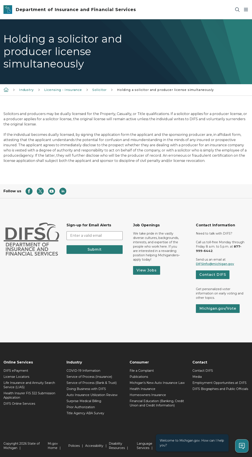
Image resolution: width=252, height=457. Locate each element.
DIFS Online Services (19, 404)
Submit (95, 249)
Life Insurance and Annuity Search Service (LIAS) (29, 385)
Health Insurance (142, 389)
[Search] (237, 9)
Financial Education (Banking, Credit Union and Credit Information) (157, 403)
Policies (74, 446)
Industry (26, 90)
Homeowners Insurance (148, 395)
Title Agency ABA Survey (85, 413)
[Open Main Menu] (246, 9)
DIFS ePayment (15, 371)
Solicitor (99, 90)
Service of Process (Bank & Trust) (92, 383)
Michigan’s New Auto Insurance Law (157, 383)
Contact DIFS (212, 275)
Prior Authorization (81, 407)
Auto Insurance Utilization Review (92, 395)
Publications (139, 377)
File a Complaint (142, 371)
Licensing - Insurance (63, 90)
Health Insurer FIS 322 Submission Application (29, 395)
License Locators (16, 377)
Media (197, 377)
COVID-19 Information (83, 371)
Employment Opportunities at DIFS (219, 383)
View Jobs (147, 270)
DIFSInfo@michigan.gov (215, 264)
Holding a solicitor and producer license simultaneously (165, 90)
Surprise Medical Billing (84, 401)
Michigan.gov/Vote (217, 308)
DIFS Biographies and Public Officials (220, 389)
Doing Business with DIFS (86, 389)
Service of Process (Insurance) (89, 377)
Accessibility (94, 446)
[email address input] (95, 235)
